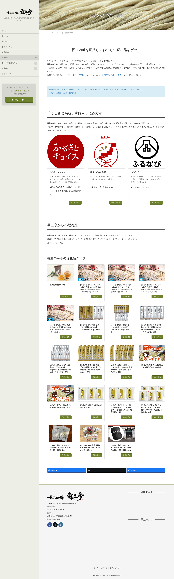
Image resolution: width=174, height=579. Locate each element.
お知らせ (5, 36)
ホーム (4, 31)
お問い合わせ (114, 568)
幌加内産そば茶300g (57, 285)
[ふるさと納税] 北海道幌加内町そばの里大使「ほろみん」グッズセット (90, 447)
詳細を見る (65, 297)
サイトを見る (75, 202)
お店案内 (5, 52)
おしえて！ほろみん (9, 63)
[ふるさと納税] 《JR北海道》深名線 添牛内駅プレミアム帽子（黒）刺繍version (121, 447)
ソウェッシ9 (6, 74)
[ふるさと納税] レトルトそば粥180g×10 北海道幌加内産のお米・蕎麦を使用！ (60, 447)
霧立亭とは (6, 41)
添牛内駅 (5, 68)
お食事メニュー (8, 47)
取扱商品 (5, 58)
